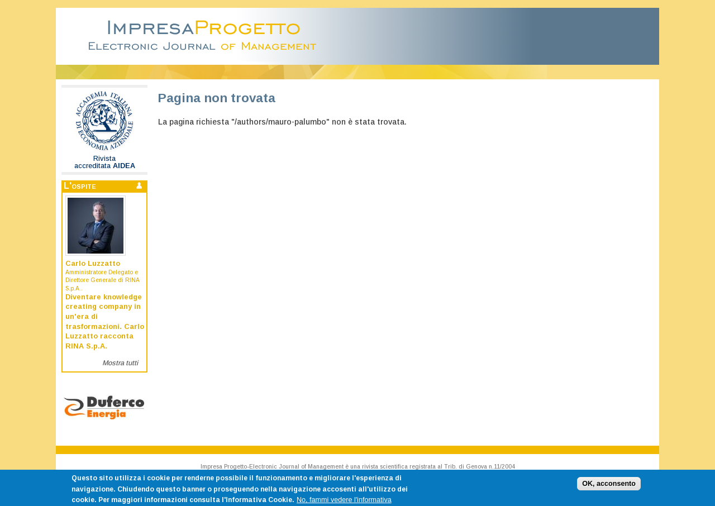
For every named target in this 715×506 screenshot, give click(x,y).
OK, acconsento (609, 485)
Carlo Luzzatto (92, 264)
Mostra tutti (120, 363)
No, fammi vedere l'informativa (344, 502)
